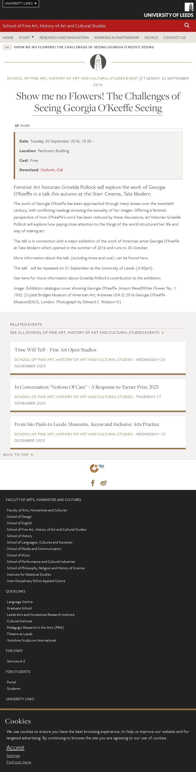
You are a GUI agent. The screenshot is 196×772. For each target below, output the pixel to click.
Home (8, 37)
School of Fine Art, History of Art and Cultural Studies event (72, 78)
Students (13, 688)
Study (24, 37)
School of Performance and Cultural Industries (41, 561)
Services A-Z (16, 661)
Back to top (15, 454)
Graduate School (19, 608)
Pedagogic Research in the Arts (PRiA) (35, 627)
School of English (19, 523)
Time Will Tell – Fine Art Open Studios (55, 349)
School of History (19, 535)
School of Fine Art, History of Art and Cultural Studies (54, 25)
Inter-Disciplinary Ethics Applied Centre (36, 580)
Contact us (174, 37)
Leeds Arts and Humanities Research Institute (40, 614)
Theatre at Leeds (19, 633)
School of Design (19, 516)
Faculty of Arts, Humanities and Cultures (37, 510)
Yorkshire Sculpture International (31, 640)
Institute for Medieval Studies (29, 574)
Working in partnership (116, 37)
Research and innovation (64, 37)
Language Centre (20, 601)
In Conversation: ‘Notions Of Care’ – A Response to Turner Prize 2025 (87, 386)
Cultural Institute (19, 621)
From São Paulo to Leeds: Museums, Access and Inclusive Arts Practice (87, 424)
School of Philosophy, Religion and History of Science (46, 568)
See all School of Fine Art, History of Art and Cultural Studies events (84, 332)
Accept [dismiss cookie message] (15, 747)
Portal (11, 682)
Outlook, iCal (52, 170)
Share (25, 125)
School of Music (18, 555)
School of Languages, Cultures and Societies (39, 542)
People (151, 37)
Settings (13, 755)
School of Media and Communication (34, 548)
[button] (187, 25)
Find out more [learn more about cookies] (18, 762)
